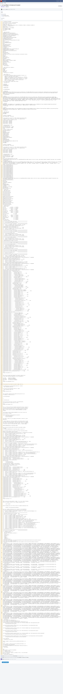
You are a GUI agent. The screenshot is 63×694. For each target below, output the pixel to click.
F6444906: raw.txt (6, 15)
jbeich (7, 9)
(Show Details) (15, 655)
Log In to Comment (5, 662)
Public (7, 6)
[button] (62, 1)
